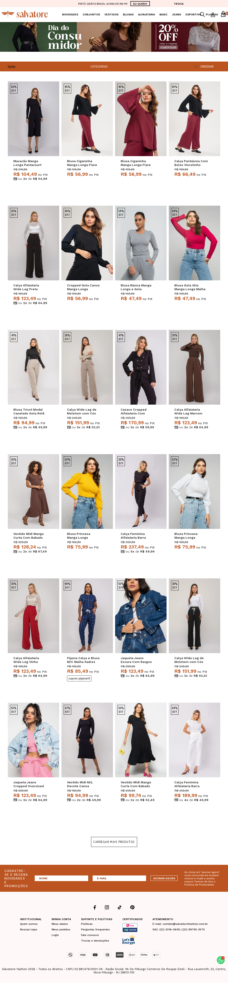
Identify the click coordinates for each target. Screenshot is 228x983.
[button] (221, 960)
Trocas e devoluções (95, 940)
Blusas (128, 14)
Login (55, 935)
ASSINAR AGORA (164, 878)
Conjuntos (91, 14)
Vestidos (111, 14)
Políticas (87, 923)
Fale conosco (90, 935)
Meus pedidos (61, 929)
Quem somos (29, 923)
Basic (163, 14)
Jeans (176, 14)
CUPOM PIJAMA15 (79, 678)
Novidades (70, 14)
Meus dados (60, 923)
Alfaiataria (146, 14)
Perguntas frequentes (95, 929)
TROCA (178, 3)
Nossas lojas (28, 929)
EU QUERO (140, 3)
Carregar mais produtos (114, 842)
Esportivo (193, 14)
